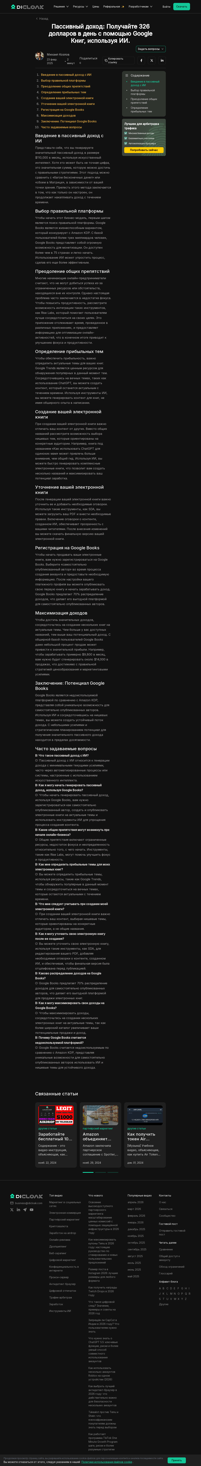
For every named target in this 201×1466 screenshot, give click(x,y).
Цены (95, 6)
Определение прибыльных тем (63, 92)
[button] (151, 49)
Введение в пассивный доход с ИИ (66, 74)
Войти (166, 6)
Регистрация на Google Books (62, 109)
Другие (163, 1304)
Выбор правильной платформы (63, 80)
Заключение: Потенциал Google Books (68, 121)
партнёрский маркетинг (98, 1128)
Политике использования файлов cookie (107, 1461)
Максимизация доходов (58, 115)
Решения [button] (61, 6)
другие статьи (47, 1128)
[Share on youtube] (31, 1210)
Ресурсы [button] (80, 6)
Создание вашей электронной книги (67, 98)
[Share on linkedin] (18, 1210)
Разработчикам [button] (140, 6)
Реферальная (111, 6)
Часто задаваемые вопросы (61, 127)
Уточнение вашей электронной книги (68, 104)
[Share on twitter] (12, 1210)
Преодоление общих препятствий (65, 86)
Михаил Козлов (58, 54)
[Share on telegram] (25, 1210)
